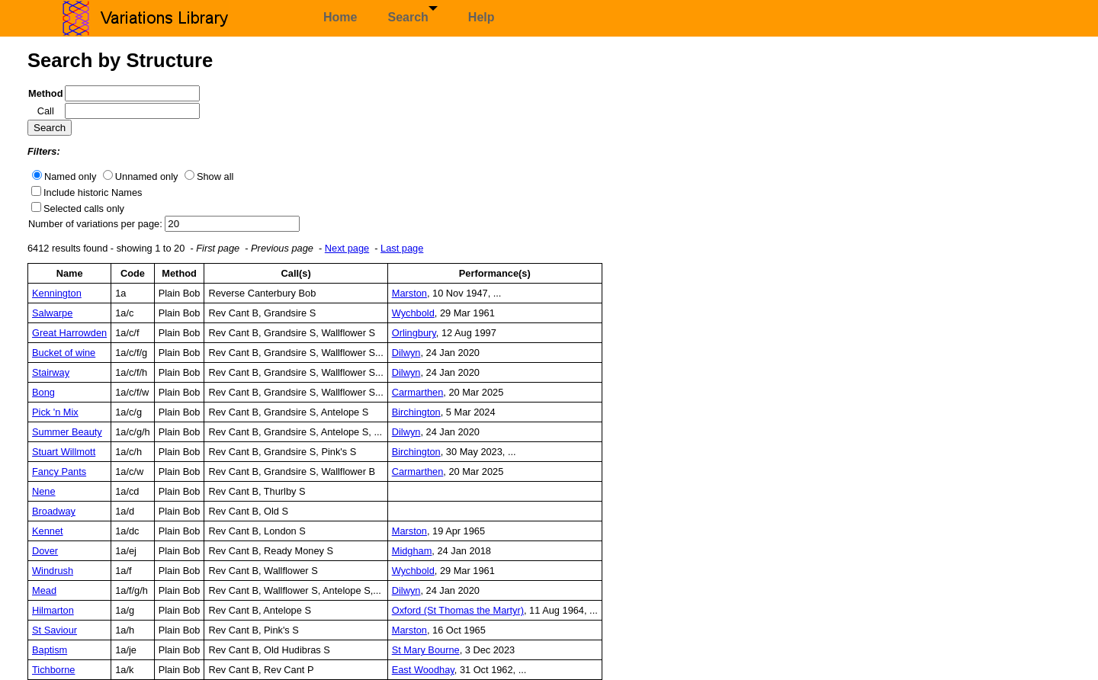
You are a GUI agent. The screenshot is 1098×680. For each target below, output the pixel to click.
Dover (45, 551)
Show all (215, 176)
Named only (70, 176)
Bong (43, 392)
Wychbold (413, 313)
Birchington (416, 412)
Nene (44, 491)
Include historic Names (92, 192)
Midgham (412, 551)
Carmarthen (418, 392)
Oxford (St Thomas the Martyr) (458, 610)
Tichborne (53, 669)
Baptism (49, 650)
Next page (347, 248)
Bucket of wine (63, 352)
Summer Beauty (67, 432)
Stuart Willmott (63, 451)
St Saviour (54, 630)
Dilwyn (406, 352)
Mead (44, 590)
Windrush (52, 570)
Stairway (50, 372)
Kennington (57, 293)
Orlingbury (414, 332)
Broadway (53, 511)
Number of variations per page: (96, 223)
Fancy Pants (59, 471)
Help (481, 17)
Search (412, 15)
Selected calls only (83, 208)
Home (340, 17)
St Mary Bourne (426, 650)
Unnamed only (146, 176)
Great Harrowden (69, 332)
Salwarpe (52, 313)
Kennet (47, 531)
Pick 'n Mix (55, 412)
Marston (409, 293)
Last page (401, 248)
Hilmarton (53, 610)
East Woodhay (423, 669)
